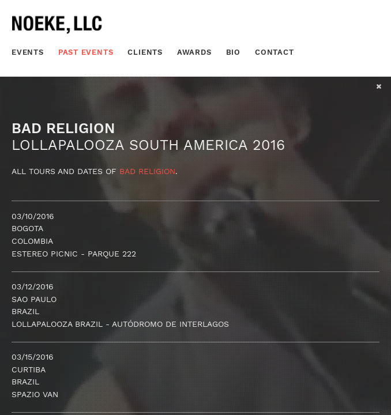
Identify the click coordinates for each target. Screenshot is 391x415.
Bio (233, 52)
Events (28, 52)
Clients (145, 52)
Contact (274, 52)
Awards (194, 52)
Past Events (86, 52)
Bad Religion (147, 171)
